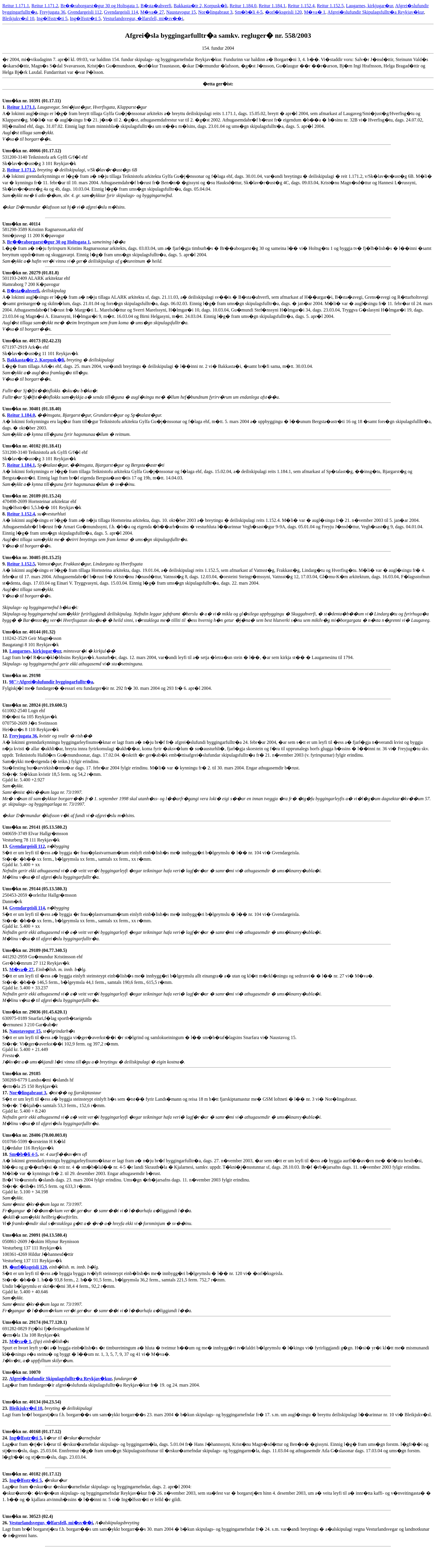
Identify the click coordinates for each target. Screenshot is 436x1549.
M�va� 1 (314, 12)
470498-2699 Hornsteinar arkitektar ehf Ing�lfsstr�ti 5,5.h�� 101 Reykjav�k (41, 504)
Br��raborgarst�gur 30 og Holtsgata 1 (99, 5)
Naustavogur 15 (181, 12)
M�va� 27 (152, 12)
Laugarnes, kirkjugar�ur (369, 5)
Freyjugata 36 (52, 12)
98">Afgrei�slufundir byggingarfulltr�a (51, 681)
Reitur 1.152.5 (330, 5)
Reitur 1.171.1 (15, 5)
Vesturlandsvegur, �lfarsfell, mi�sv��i (143, 18)
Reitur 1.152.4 (301, 5)
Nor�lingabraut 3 (215, 12)
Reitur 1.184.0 (242, 5)
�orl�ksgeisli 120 (283, 12)
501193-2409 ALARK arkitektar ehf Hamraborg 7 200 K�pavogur (36, 281)
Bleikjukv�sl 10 (18, 18)
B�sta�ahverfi (155, 5)
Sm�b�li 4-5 (249, 12)
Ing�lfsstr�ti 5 (52, 18)
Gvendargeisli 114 (121, 12)
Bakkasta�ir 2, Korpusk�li (200, 5)
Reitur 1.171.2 (44, 5)
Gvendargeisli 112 (84, 12)
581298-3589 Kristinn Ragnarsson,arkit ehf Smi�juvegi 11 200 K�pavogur (42, 232)
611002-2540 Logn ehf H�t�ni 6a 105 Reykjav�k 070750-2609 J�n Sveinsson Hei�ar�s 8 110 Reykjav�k (34, 720)
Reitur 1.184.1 (272, 5)
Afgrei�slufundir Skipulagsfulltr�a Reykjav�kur (376, 12)
